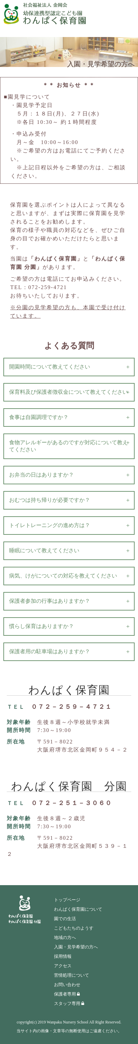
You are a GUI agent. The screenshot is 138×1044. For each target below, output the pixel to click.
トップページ (67, 899)
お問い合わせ (67, 984)
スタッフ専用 (69, 1003)
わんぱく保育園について (78, 909)
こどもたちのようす (73, 928)
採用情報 (63, 956)
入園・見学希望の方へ (76, 946)
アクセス (63, 965)
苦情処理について (71, 975)
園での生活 (65, 918)
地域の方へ (65, 937)
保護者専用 (67, 994)
